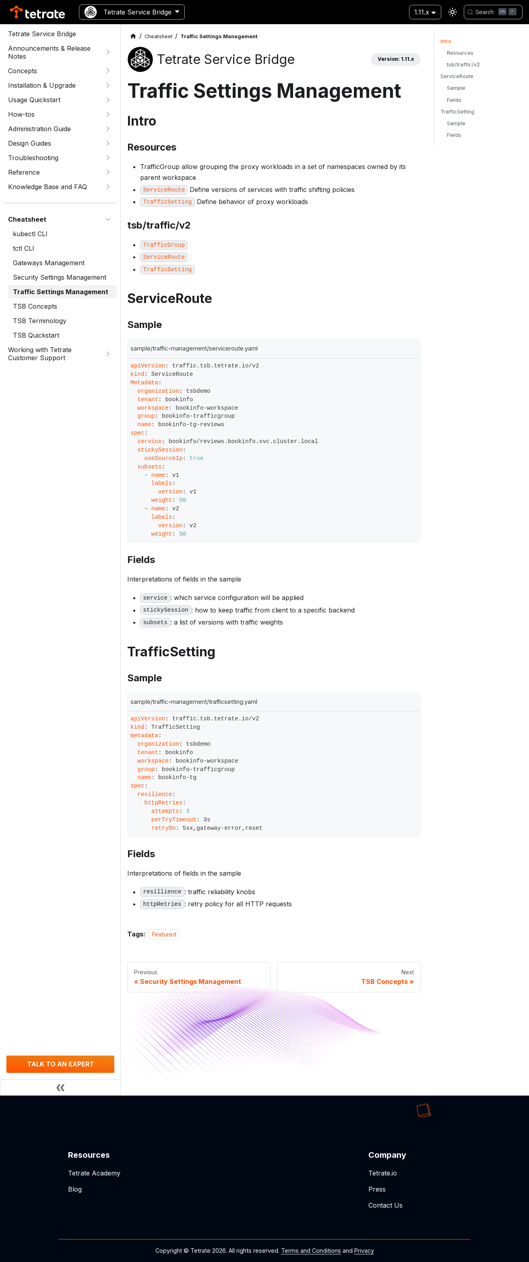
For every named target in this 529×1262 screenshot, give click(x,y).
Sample (456, 88)
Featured (164, 934)
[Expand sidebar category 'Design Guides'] (108, 143)
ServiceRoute (456, 76)
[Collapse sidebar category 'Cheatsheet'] (108, 219)
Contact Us (385, 1205)
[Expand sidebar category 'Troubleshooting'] (108, 157)
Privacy (364, 1250)
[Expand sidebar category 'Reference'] (108, 172)
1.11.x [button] (421, 12)
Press (377, 1189)
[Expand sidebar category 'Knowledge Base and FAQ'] (108, 186)
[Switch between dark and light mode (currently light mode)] (452, 12)
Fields (454, 100)
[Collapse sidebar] (60, 1087)
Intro (445, 41)
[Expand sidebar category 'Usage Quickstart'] (108, 99)
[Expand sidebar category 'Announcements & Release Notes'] (108, 52)
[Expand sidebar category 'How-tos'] (108, 114)
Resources (460, 53)
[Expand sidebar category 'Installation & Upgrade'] (108, 85)
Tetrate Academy (94, 1173)
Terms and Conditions (311, 1250)
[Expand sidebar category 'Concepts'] (108, 70)
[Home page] (133, 36)
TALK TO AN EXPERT (60, 1064)
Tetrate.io (382, 1173)
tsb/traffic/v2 (463, 65)
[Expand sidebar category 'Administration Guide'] (108, 128)
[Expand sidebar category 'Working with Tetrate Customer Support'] (108, 353)
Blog (75, 1189)
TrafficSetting (457, 112)
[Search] (493, 12)
